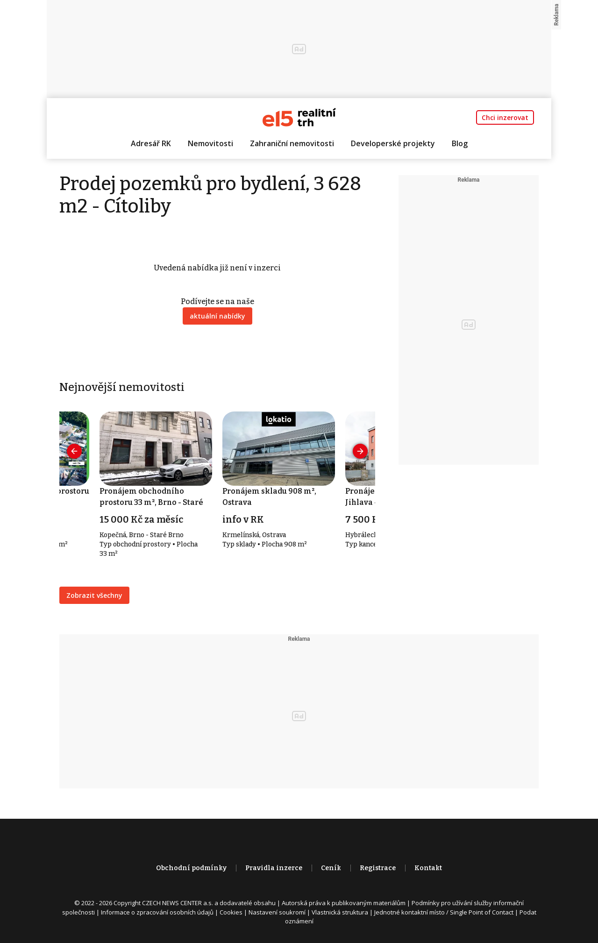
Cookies (231, 912)
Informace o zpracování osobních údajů (157, 912)
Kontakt (428, 868)
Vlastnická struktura (340, 912)
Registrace (378, 868)
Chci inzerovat (505, 117)
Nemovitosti (210, 143)
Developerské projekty (393, 143)
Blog (460, 143)
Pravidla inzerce (273, 868)
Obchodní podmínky (191, 868)
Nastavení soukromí (277, 912)
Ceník (331, 868)
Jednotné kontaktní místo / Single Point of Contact (443, 912)
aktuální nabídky (217, 316)
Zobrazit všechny (94, 595)
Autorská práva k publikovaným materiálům (344, 903)
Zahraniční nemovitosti (292, 143)
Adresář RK (151, 143)
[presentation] (74, 451)
